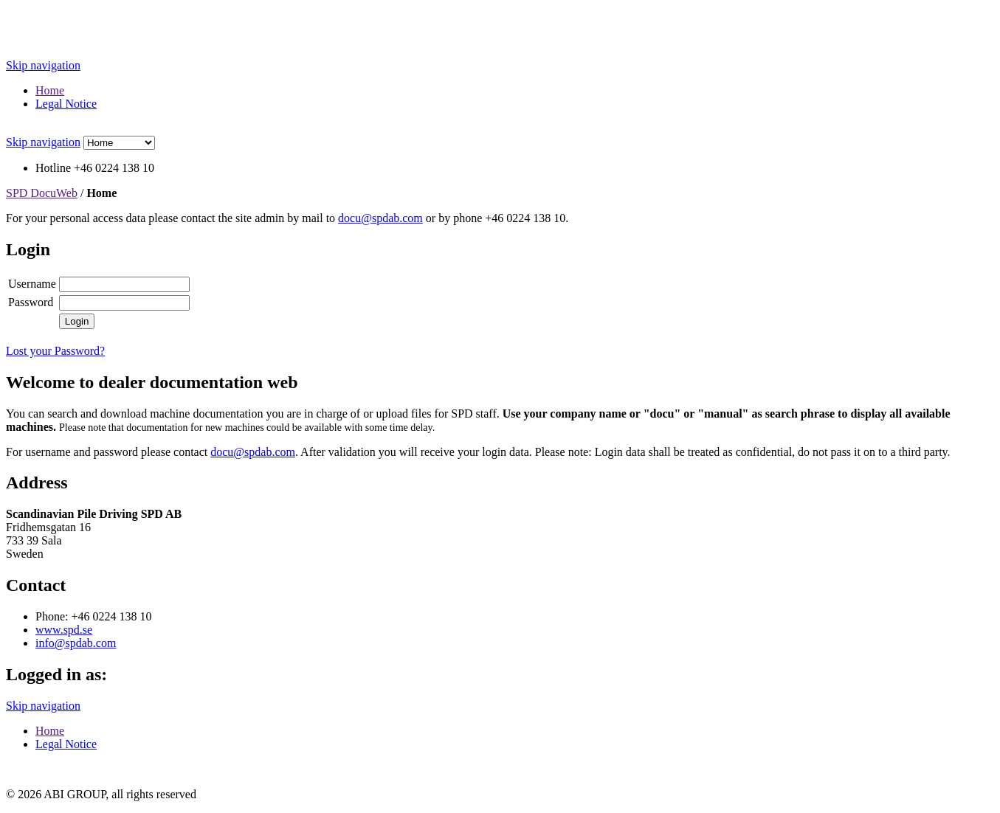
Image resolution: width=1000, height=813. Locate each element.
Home (49, 90)
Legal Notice (66, 103)
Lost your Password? (55, 351)
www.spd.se (63, 629)
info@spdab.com (75, 643)
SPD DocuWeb (41, 193)
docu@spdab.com (380, 218)
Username (32, 283)
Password (30, 302)
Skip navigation (43, 65)
